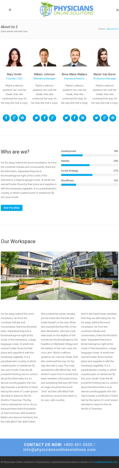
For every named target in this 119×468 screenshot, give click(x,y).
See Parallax (12, 207)
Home (101, 29)
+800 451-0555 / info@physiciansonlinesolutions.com (59, 447)
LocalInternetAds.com (105, 462)
